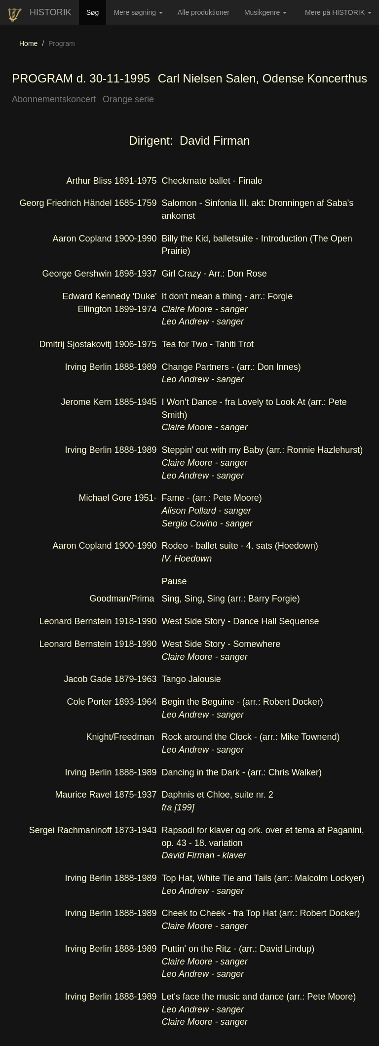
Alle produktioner (207, 16)
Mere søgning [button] (138, 12)
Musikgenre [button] (265, 12)
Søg (96, 11)
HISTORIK (51, 12)
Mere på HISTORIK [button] (338, 12)
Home (28, 43)
